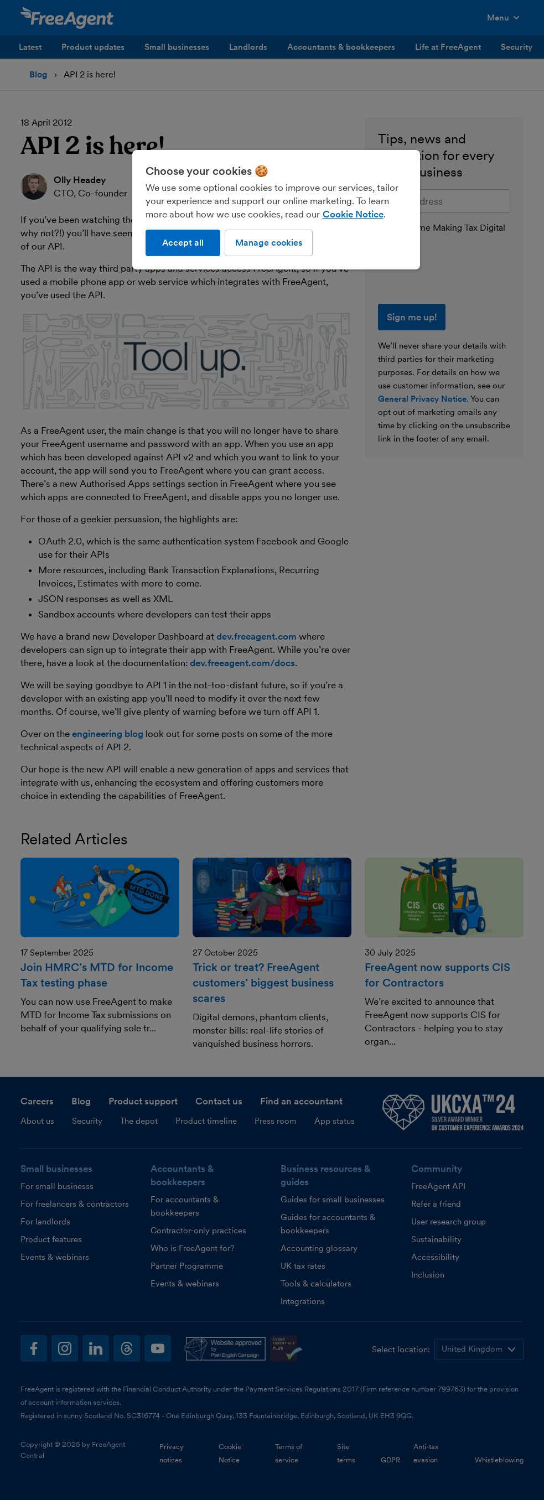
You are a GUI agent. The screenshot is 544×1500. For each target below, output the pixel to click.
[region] (276, 209)
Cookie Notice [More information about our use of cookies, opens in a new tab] (353, 214)
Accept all (183, 242)
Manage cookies (268, 242)
